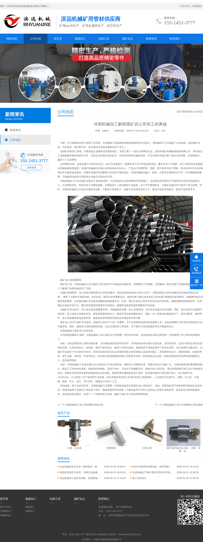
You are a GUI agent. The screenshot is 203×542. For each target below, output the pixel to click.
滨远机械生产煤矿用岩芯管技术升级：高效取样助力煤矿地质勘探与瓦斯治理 (152, 472)
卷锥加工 (30, 511)
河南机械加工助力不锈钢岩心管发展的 (183, 404)
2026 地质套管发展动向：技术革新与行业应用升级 (152, 466)
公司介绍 (184, 6)
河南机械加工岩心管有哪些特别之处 (84, 404)
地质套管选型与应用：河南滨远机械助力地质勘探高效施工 (80, 472)
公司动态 (15, 139)
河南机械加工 (74, 364)
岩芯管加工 (6, 506)
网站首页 (11, 38)
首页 (179, 111)
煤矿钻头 (127, 38)
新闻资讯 (151, 38)
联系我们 (197, 6)
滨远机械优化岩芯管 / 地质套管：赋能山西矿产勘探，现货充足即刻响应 (80, 466)
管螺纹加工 (6, 515)
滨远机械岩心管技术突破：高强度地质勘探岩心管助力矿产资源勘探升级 (80, 478)
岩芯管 (58, 38)
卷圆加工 (80, 38)
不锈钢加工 (6, 511)
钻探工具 (103, 38)
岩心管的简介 (139, 478)
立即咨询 (31, 167)
